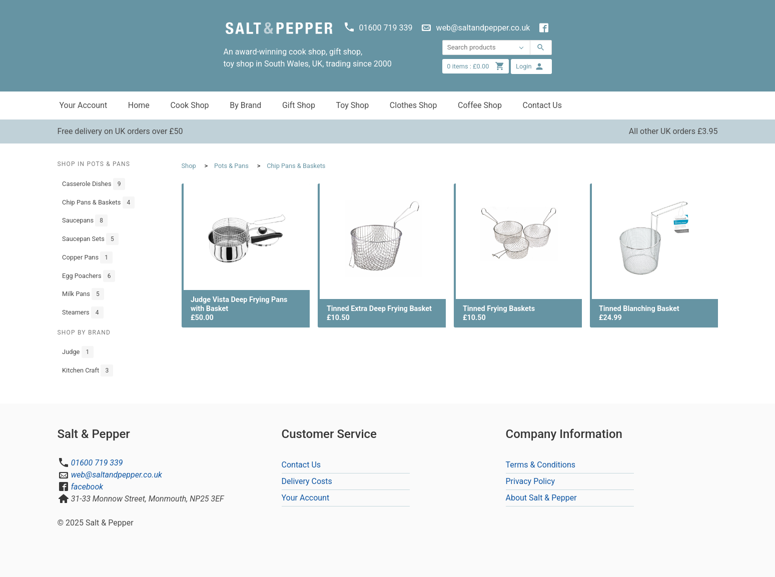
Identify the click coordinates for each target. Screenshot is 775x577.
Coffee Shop (480, 105)
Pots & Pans (231, 166)
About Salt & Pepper (541, 497)
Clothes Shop (413, 105)
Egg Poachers (88, 276)
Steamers (82, 312)
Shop (189, 166)
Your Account (84, 105)
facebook (87, 487)
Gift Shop (298, 105)
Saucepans (85, 220)
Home (139, 105)
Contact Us (542, 105)
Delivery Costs (307, 481)
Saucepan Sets (90, 239)
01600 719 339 (97, 463)
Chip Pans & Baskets (98, 202)
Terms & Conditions (541, 465)
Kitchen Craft (87, 370)
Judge (78, 352)
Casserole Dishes (93, 184)
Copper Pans (87, 258)
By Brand (245, 105)
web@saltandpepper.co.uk (116, 475)
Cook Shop (189, 105)
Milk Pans (83, 294)
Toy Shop (352, 105)
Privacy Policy (530, 481)
